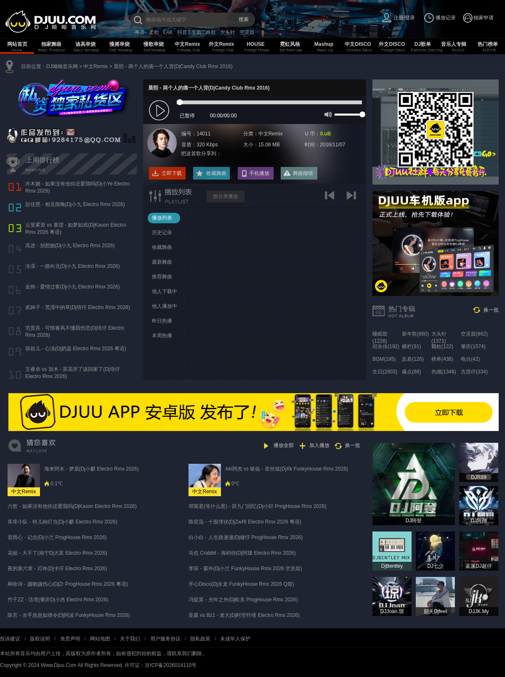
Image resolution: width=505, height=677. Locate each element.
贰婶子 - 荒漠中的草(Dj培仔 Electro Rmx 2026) (77, 307)
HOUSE (256, 44)
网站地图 (100, 639)
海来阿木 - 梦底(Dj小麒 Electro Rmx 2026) (91, 469)
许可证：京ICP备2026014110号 (161, 665)
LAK (168, 32)
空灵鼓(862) (474, 334)
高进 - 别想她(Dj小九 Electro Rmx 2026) (70, 246)
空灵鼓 (247, 32)
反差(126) (413, 359)
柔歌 (154, 32)
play (160, 110)
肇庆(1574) (473, 346)
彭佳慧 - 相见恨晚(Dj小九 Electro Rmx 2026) (75, 204)
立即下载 (172, 173)
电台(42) (470, 359)
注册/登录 (404, 18)
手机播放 (259, 173)
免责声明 (70, 639)
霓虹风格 (290, 44)
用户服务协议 (165, 639)
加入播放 (319, 445)
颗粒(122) (442, 346)
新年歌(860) (415, 334)
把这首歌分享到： (201, 153)
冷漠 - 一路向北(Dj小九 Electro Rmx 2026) (72, 266)
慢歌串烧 (154, 44)
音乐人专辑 (453, 44)
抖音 (182, 32)
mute (327, 114)
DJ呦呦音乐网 (62, 66)
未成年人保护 (235, 639)
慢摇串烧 (119, 44)
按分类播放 (225, 196)
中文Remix (187, 44)
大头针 (227, 32)
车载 (196, 32)
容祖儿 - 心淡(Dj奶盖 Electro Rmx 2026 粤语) (75, 349)
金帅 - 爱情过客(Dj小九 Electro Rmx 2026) (72, 287)
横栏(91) (411, 346)
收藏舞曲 (216, 173)
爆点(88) (411, 372)
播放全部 (284, 445)
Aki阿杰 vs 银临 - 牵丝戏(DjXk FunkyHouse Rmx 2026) (286, 469)
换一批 (491, 310)
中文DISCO (358, 44)
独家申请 (483, 18)
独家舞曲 (51, 44)
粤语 (140, 32)
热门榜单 (488, 44)
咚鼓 (211, 32)
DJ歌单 (423, 44)
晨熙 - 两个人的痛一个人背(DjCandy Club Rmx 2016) (173, 66)
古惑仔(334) (474, 372)
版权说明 (40, 639)
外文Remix (221, 44)
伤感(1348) (443, 372)
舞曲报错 (303, 173)
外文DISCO (392, 44)
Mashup (323, 44)
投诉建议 (10, 639)
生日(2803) (384, 372)
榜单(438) (442, 359)
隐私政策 (200, 639)
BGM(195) (384, 359)
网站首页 (17, 44)
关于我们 (130, 639)
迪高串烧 (85, 44)
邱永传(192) (385, 346)
